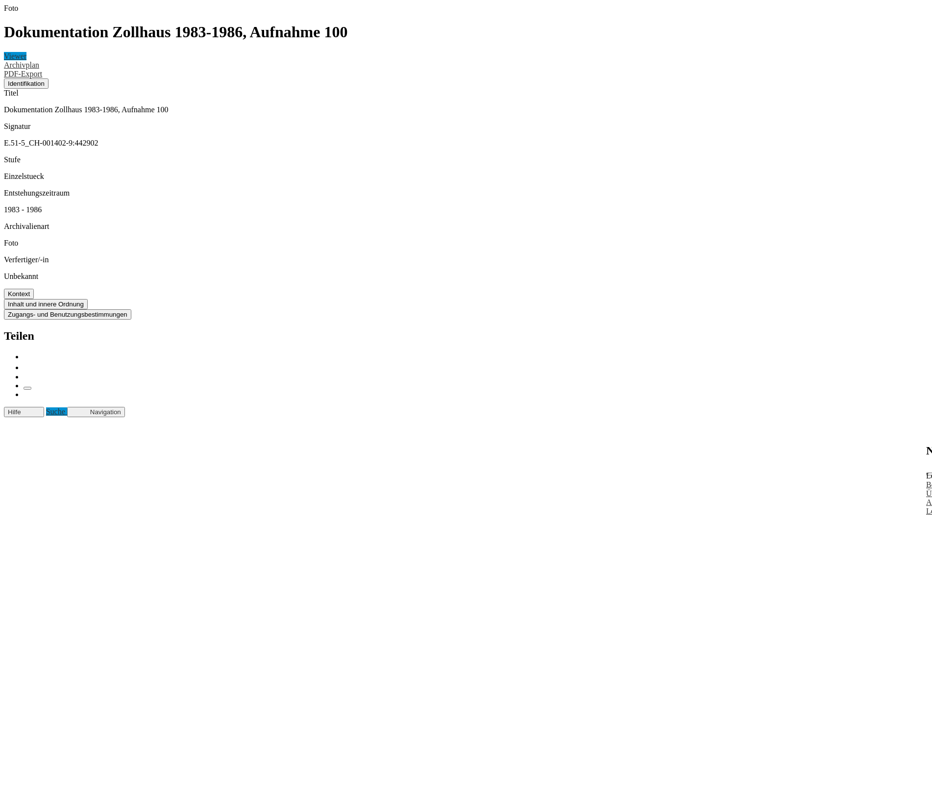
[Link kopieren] (27, 388)
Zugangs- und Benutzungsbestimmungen (67, 314)
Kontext (19, 294)
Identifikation (26, 83)
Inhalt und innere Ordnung (46, 304)
